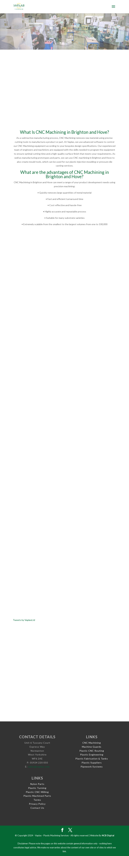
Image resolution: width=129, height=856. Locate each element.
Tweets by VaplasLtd (24, 620)
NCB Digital (108, 835)
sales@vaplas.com (39, 766)
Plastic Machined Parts (37, 795)
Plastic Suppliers (92, 762)
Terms (37, 799)
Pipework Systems (92, 766)
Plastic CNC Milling (37, 792)
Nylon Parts (37, 784)
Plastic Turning (37, 788)
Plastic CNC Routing (91, 750)
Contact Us (37, 807)
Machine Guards (91, 746)
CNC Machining (91, 742)
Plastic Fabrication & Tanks (91, 758)
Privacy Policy (37, 803)
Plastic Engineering (91, 754)
